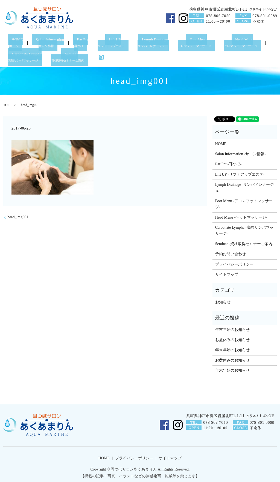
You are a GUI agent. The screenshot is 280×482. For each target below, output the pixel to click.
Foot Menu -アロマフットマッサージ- (244, 203)
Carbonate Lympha (26, 56)
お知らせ (223, 300)
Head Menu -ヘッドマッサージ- (241, 216)
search (105, 56)
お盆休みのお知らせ (232, 338)
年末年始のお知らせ (232, 328)
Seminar (73, 56)
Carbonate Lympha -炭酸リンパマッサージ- (244, 229)
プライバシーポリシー (234, 263)
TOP (6, 103)
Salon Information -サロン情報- (240, 153)
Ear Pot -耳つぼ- (228, 163)
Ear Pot (82, 42)
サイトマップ (226, 273)
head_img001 (17, 216)
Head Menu (247, 42)
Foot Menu (200, 42)
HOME (14, 42)
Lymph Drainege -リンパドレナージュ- (244, 186)
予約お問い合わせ (230, 253)
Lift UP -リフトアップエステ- (240, 173)
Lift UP (114, 42)
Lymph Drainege (155, 42)
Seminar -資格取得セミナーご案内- (244, 242)
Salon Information (48, 42)
